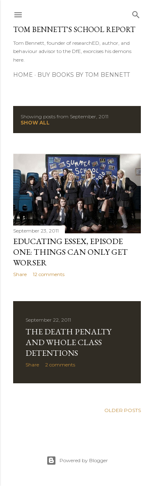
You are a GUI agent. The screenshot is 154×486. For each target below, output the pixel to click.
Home (23, 74)
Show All (35, 123)
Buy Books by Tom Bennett (83, 74)
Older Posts (122, 410)
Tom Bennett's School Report (74, 29)
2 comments (60, 365)
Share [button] (20, 274)
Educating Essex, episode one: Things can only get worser (70, 252)
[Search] (136, 13)
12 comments (48, 274)
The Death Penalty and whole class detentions (68, 342)
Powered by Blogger (77, 460)
